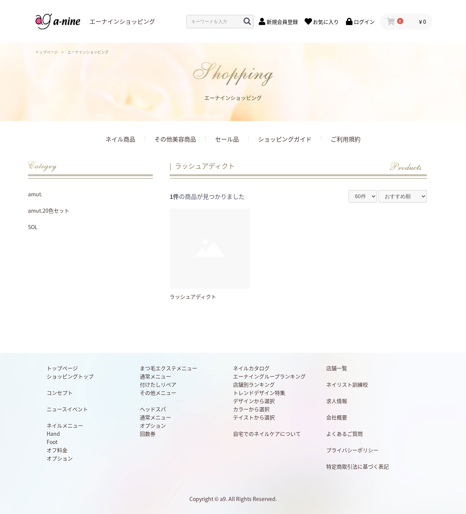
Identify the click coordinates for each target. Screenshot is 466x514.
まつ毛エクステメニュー (168, 368)
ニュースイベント (67, 409)
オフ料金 (57, 450)
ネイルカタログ (251, 368)
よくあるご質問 (344, 433)
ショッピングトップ (70, 376)
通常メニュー (155, 376)
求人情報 (336, 400)
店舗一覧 (336, 368)
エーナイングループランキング (269, 376)
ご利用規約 (345, 138)
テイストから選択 (254, 417)
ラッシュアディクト (205, 166)
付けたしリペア (158, 384)
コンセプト (60, 392)
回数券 (147, 433)
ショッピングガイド (285, 138)
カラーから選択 (251, 409)
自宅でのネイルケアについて (267, 433)
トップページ (46, 52)
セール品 (227, 138)
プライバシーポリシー (352, 450)
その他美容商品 (175, 138)
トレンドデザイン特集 (259, 392)
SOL (33, 227)
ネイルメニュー (65, 425)
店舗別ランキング (254, 384)
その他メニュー (158, 392)
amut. (35, 194)
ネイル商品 (120, 138)
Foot (52, 441)
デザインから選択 (254, 400)
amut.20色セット (48, 210)
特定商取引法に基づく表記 (357, 466)
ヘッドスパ (153, 409)
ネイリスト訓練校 (347, 384)
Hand (53, 433)
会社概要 (336, 417)
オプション (60, 458)
